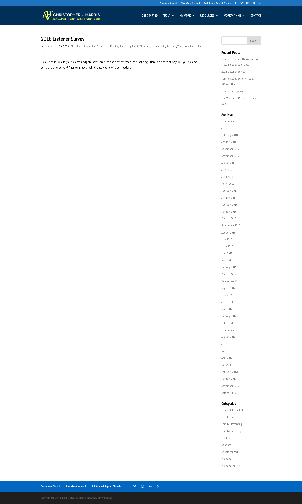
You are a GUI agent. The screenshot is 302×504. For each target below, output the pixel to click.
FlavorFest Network (190, 3)
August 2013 (228, 337)
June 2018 (227, 128)
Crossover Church (168, 3)
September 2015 (230, 225)
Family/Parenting (141, 46)
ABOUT (166, 15)
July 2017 (226, 170)
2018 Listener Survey (62, 39)
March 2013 (227, 365)
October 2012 (228, 393)
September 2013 (230, 330)
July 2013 (226, 344)
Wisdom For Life (230, 466)
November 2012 (230, 386)
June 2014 (227, 302)
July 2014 (226, 295)
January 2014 (229, 316)
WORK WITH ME (232, 15)
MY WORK (185, 15)
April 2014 (227, 309)
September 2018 (230, 121)
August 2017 (228, 163)
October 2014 (228, 274)
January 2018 (229, 142)
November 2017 (230, 156)
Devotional (103, 46)
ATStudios (107, 498)
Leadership (159, 46)
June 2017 (227, 177)
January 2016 (229, 211)
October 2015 (228, 218)
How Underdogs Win (232, 91)
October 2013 (228, 323)
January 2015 (229, 267)
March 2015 (227, 260)
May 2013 (226, 351)
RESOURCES (207, 15)
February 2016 (229, 204)
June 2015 (227, 246)
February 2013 (229, 372)
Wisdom (182, 46)
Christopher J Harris (76, 498)
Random (171, 46)
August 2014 (228, 288)
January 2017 (229, 198)
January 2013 (229, 378)
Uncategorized (229, 452)
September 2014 (230, 281)
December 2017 (230, 149)
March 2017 (227, 183)
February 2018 (229, 135)
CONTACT (255, 15)
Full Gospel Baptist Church (217, 3)
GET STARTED (150, 15)
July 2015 (226, 239)
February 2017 (229, 190)
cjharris (48, 46)
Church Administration (83, 46)
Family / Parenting (120, 46)
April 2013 (227, 358)
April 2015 (227, 253)
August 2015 (228, 232)
